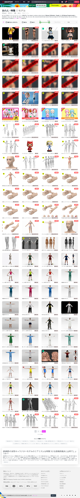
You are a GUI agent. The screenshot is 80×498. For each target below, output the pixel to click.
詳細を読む (7, 462)
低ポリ (32, 22)
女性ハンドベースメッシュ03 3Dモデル (69, 201)
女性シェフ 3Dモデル (6, 379)
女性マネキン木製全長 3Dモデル (48, 250)
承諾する (53, 495)
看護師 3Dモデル (65, 282)
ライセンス (62, 479)
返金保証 (62, 488)
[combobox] (59, 22)
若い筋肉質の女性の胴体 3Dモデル (68, 89)
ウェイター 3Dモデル (26, 250)
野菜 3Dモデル (60, 441)
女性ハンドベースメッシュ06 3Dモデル (10, 201)
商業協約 (62, 481)
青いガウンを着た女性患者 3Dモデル (29, 346)
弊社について (7, 471)
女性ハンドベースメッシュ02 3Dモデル (10, 217)
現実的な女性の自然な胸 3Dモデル (9, 105)
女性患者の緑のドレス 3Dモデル (68, 346)
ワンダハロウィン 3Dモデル (27, 153)
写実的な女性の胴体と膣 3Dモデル (9, 89)
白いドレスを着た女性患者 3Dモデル (49, 346)
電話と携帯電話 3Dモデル (50, 441)
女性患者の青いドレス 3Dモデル (8, 363)
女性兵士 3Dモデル (45, 330)
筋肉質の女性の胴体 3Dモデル (28, 56)
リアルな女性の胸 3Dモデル (67, 105)
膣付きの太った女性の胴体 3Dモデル (29, 72)
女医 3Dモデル (25, 363)
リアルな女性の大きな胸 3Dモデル (48, 105)
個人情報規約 (63, 483)
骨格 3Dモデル (63, 443)
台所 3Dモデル (25, 441)
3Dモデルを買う (45, 471)
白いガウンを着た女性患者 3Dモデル (69, 330)
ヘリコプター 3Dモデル (35, 443)
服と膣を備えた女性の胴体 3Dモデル (49, 56)
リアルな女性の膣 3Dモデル (27, 89)
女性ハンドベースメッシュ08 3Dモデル (49, 185)
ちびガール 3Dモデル (66, 40)
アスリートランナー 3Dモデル (67, 379)
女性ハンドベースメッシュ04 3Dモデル (49, 201)
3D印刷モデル (44, 475)
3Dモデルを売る (44, 481)
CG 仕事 (43, 488)
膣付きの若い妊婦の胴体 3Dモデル (68, 56)
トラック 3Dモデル (55, 443)
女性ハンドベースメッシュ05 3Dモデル (30, 201)
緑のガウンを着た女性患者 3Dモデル (9, 346)
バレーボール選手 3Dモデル (27, 266)
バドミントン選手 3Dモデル (27, 379)
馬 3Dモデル (33, 441)
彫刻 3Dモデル (9, 441)
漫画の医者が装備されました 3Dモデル (29, 105)
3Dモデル (43, 473)
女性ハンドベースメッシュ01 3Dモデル (30, 217)
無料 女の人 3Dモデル (11, 22)
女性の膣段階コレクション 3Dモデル (49, 89)
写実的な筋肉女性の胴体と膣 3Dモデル (10, 72)
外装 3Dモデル (40, 441)
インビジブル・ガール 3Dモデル (48, 153)
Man (15, 18)
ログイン (71, 1)
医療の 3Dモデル (25, 443)
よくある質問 (63, 477)
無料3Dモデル (44, 477)
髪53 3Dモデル (45, 363)
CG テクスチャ (44, 479)
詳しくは (35, 495)
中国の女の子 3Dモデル (66, 363)
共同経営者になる (45, 483)
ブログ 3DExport (44, 486)
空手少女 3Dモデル (26, 314)
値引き (24, 22)
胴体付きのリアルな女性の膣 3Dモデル (49, 72)
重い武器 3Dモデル (45, 443)
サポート (62, 473)
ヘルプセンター (63, 475)
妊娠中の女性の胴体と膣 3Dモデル (68, 72)
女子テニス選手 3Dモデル (7, 330)
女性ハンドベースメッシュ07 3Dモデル (69, 185)
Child (20, 18)
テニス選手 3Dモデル (6, 282)
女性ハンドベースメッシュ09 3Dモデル (30, 185)
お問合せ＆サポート (65, 471)
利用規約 (62, 486)
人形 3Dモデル (16, 443)
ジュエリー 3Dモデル (69, 441)
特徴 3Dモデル (17, 441)
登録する (76, 1)
